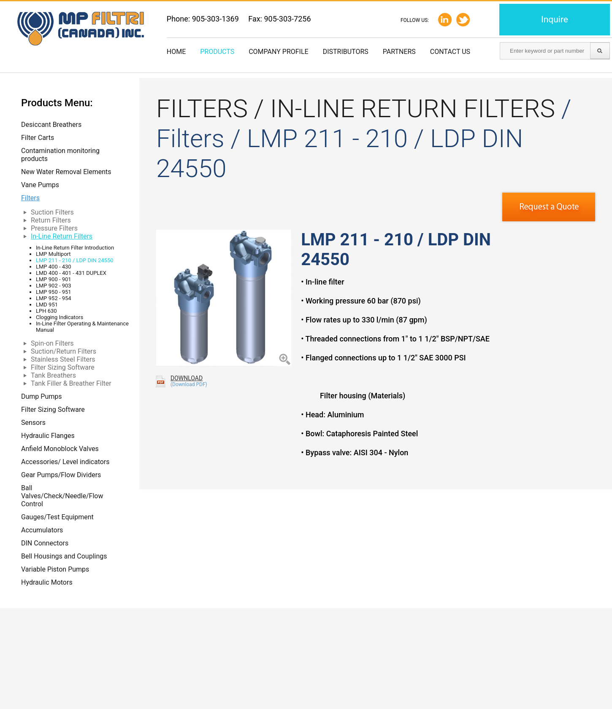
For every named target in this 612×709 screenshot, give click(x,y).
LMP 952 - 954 (53, 298)
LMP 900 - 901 (53, 279)
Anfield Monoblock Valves (60, 449)
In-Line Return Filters (61, 236)
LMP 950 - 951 (53, 292)
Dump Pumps (41, 396)
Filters (30, 198)
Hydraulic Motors (47, 582)
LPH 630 (46, 311)
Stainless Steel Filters (63, 359)
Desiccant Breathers (51, 125)
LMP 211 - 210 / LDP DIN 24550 (75, 260)
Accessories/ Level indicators (65, 462)
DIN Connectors (44, 543)
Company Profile (278, 52)
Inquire (554, 19)
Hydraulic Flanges (48, 436)
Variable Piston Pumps (55, 569)
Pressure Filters (54, 228)
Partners (399, 52)
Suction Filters (52, 212)
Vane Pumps (40, 185)
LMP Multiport (53, 254)
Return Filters (51, 220)
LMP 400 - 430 (53, 266)
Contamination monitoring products (60, 155)
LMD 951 (47, 304)
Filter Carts (37, 138)
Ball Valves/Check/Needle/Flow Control (62, 496)
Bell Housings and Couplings (64, 556)
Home (176, 52)
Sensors (33, 423)
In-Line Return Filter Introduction (75, 247)
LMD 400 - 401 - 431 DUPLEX (71, 273)
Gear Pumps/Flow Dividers (61, 475)
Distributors (345, 52)
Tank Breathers (53, 375)
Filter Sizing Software (63, 367)
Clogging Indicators (59, 317)
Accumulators (42, 530)
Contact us (450, 52)
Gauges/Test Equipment (57, 517)
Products (217, 52)
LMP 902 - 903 (53, 285)
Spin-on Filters (52, 343)
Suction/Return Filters (63, 351)
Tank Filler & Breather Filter (71, 383)
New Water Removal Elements (66, 172)
